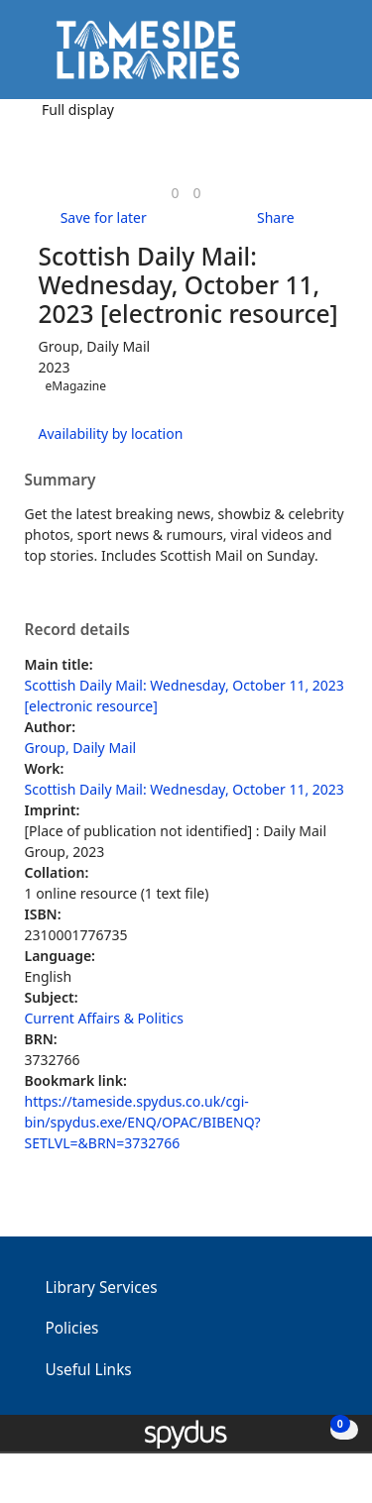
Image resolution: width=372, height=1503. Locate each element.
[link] (175, 192)
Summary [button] (60, 480)
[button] (303, 57)
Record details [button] (77, 630)
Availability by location (111, 433)
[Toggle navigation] (326, 57)
